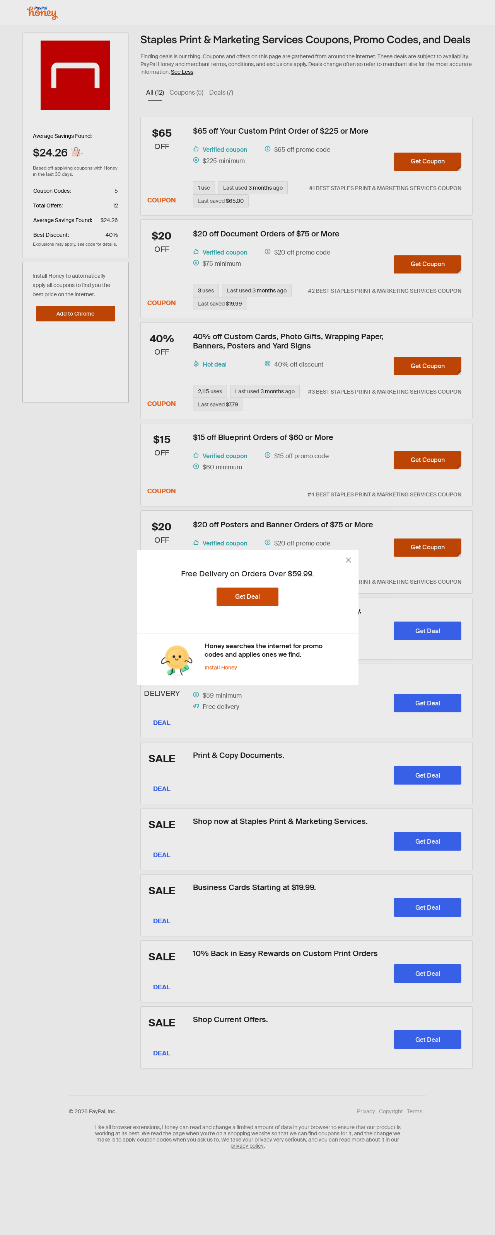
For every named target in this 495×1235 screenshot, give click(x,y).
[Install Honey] (226, 667)
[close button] (348, 560)
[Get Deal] (247, 597)
